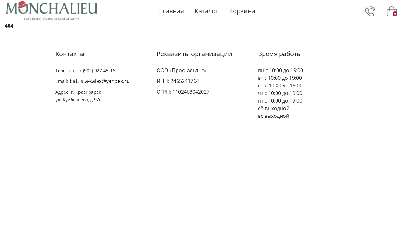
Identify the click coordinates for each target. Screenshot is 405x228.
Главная (171, 11)
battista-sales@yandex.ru (100, 81)
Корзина (242, 11)
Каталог (206, 11)
